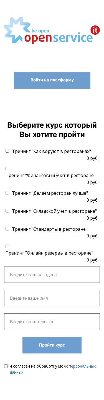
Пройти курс (52, 345)
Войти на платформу (52, 80)
